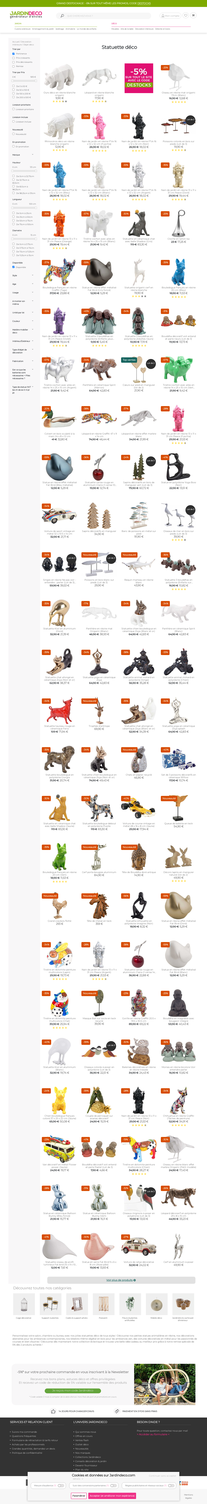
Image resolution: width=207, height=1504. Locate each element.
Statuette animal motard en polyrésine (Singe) (139, 678)
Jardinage (59, 29)
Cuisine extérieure (23, 29)
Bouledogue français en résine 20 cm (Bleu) (179, 289)
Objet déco (28, 44)
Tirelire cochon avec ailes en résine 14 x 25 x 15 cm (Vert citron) (178, 388)
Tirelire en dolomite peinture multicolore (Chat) (59, 1019)
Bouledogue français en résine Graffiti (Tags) (60, 289)
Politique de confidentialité (27, 1452)
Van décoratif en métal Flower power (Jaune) (59, 1166)
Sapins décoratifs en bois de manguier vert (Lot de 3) (138, 483)
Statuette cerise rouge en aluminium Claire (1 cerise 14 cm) (139, 972)
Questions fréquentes (24, 1436)
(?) (55, 1485)
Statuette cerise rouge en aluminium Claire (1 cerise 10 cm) (99, 485)
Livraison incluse (21, 121)
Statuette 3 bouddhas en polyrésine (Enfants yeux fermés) (99, 339)
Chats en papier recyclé (139, 774)
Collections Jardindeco (88, 1457)
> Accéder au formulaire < (153, 1434)
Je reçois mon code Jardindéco (72, 1390)
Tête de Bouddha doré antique (139, 872)
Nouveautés (81, 1448)
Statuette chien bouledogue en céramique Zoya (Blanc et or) (138, 630)
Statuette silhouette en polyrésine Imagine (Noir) (139, 922)
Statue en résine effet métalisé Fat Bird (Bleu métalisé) (59, 483)
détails (78, 1478)
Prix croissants (23, 58)
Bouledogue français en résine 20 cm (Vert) (60, 873)
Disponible (19, 267)
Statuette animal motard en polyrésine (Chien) (178, 678)
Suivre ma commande (24, 1431)
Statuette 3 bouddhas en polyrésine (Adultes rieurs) (138, 337)
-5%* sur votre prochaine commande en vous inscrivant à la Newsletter (73, 1372)
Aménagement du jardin (43, 29)
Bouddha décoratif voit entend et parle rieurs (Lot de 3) (178, 337)
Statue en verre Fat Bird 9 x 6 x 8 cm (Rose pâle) (99, 1263)
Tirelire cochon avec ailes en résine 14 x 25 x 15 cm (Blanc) (99, 240)
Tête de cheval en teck (99, 920)
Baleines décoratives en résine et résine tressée (139, 1068)
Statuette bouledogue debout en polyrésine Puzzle (99, 825)
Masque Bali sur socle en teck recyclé (99, 1019)
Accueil (15, 41)
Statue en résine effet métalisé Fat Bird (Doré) (178, 922)
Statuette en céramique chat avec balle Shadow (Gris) (139, 240)
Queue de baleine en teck (178, 823)
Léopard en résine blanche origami (99, 94)
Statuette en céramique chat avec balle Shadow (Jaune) (59, 825)
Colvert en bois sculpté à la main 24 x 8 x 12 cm (60, 435)
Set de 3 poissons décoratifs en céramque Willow (178, 776)
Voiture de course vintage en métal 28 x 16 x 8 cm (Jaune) (139, 825)
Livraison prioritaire (23, 109)
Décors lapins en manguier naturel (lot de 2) (178, 873)
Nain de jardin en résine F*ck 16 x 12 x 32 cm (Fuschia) (99, 142)
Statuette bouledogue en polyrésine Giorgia (60, 776)
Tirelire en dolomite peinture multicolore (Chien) (139, 1166)
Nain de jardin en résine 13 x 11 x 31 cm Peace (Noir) (138, 1117)
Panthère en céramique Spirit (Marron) (99, 386)
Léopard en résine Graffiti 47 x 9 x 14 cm (99, 435)
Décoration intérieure (144, 29)
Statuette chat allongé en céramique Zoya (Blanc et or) (139, 727)
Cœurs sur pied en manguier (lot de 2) (139, 386)
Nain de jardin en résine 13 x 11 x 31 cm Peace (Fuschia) (178, 435)
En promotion (20, 146)
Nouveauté (19, 134)
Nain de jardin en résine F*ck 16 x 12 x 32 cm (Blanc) (99, 191)
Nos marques (82, 1452)
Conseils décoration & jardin (90, 1461)
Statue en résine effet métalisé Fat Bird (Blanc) (178, 971)
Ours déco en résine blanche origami (59, 94)
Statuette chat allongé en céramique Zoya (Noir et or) (59, 678)
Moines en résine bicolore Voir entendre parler (178, 1068)
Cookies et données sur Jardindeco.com (103, 1475)
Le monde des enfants (86, 29)
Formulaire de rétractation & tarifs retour (35, 1440)
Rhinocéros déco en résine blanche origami (59, 142)
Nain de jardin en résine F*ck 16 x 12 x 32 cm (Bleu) (59, 191)
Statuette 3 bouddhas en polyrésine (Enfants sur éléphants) (178, 582)
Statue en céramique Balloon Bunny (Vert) (99, 1214)
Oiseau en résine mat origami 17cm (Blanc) (178, 94)
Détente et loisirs (162, 29)
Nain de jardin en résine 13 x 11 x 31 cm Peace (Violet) (59, 337)
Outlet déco (82, 1444)
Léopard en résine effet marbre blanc (138, 435)
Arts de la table (127, 29)
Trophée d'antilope (99, 726)
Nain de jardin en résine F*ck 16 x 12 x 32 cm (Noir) (139, 142)
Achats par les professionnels (28, 1444)
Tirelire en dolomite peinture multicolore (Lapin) (59, 971)
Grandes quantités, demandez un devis (33, 1448)
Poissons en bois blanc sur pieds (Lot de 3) (99, 581)
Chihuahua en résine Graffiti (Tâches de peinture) (178, 1117)
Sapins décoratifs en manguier (99, 531)
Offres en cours (83, 1436)
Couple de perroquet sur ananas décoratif (99, 1117)
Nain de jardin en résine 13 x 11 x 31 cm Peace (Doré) (178, 191)
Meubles (115, 29)
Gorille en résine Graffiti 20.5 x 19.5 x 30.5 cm (139, 1019)
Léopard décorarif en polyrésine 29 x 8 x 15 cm (178, 1214)
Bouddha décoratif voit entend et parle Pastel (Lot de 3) (99, 1166)
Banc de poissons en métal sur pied (139, 532)
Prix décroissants (24, 62)
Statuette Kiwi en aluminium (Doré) (59, 630)
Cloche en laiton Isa (178, 238)
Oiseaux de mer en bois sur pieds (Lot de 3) (178, 532)
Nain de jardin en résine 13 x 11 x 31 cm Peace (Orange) (59, 240)
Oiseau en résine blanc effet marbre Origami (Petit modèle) (178, 1166)
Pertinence (21, 53)
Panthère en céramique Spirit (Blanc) (178, 630)
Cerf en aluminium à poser (178, 1262)
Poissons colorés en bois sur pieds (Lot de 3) (178, 142)
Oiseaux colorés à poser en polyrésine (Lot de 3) (99, 1068)
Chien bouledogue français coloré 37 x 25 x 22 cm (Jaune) (59, 1117)
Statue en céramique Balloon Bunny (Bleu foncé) (59, 1214)
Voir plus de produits (121, 1280)
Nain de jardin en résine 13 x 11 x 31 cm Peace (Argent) (99, 971)
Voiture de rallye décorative (139, 1262)
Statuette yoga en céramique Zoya (99, 678)
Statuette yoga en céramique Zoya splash (178, 727)
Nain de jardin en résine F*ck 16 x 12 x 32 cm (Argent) (139, 191)
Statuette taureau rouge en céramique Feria (59, 727)
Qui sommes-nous (85, 1431)
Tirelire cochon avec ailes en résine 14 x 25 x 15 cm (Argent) (59, 386)
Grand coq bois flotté (59, 920)
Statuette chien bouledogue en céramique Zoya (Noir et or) (99, 776)
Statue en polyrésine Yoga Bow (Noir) (178, 483)
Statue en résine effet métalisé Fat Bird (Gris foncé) (99, 289)
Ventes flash (82, 1440)
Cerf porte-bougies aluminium (99, 872)
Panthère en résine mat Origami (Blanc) (99, 630)
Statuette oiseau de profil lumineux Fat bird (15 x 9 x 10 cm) (59, 1265)
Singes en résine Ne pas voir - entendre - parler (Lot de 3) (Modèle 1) (59, 582)
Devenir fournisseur (86, 1465)
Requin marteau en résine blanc (138, 581)
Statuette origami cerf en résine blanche (138, 289)
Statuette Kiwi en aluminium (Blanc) (59, 1068)
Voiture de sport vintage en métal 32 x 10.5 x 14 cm (59, 532)
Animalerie (70, 29)
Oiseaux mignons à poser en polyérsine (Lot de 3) (139, 1214)
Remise (19, 66)
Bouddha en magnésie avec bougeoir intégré (178, 1019)
